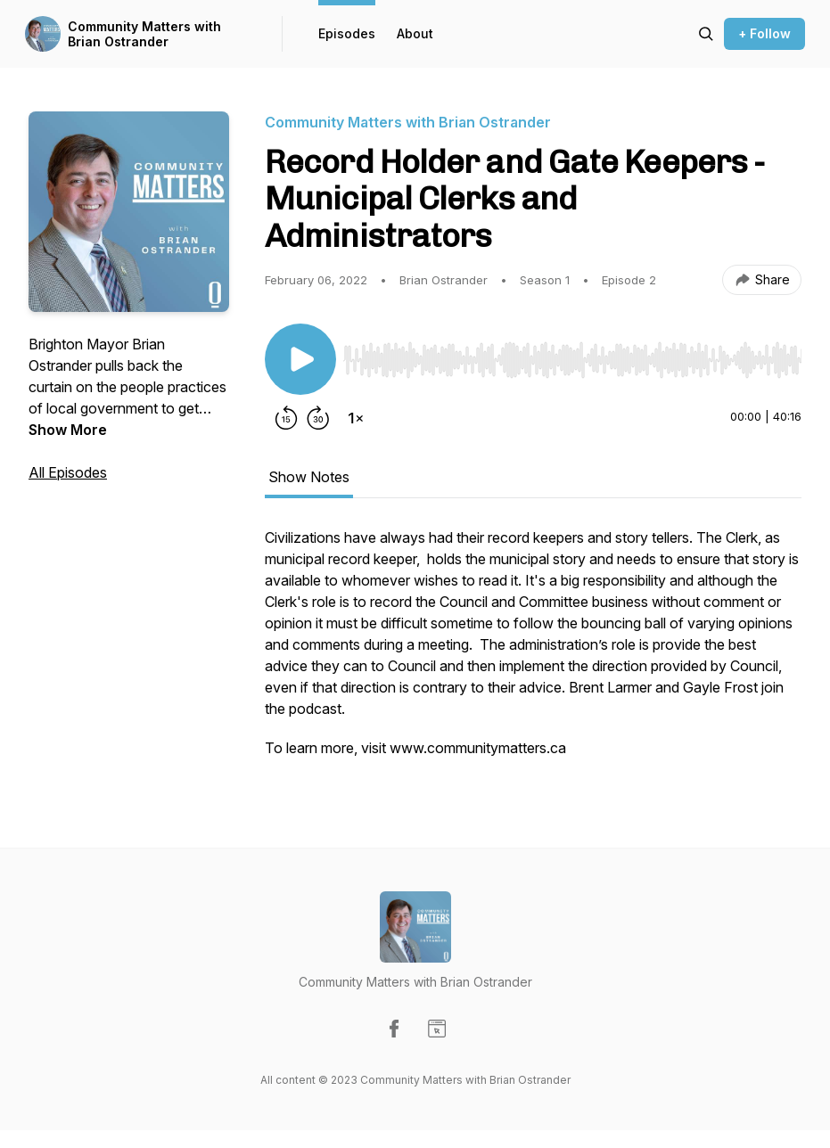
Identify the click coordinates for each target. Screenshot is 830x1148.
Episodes (346, 33)
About (415, 33)
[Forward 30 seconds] (318, 418)
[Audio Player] (572, 354)
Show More (68, 430)
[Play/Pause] (300, 359)
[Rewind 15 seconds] (286, 418)
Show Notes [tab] (308, 477)
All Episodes (68, 472)
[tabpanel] (533, 651)
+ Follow (764, 33)
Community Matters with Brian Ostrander (144, 34)
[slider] (572, 360)
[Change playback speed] (356, 418)
